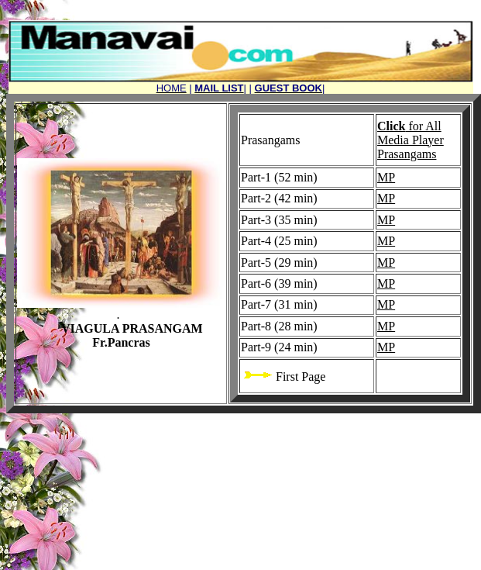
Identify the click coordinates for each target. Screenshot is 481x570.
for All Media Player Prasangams (410, 140)
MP (386, 177)
